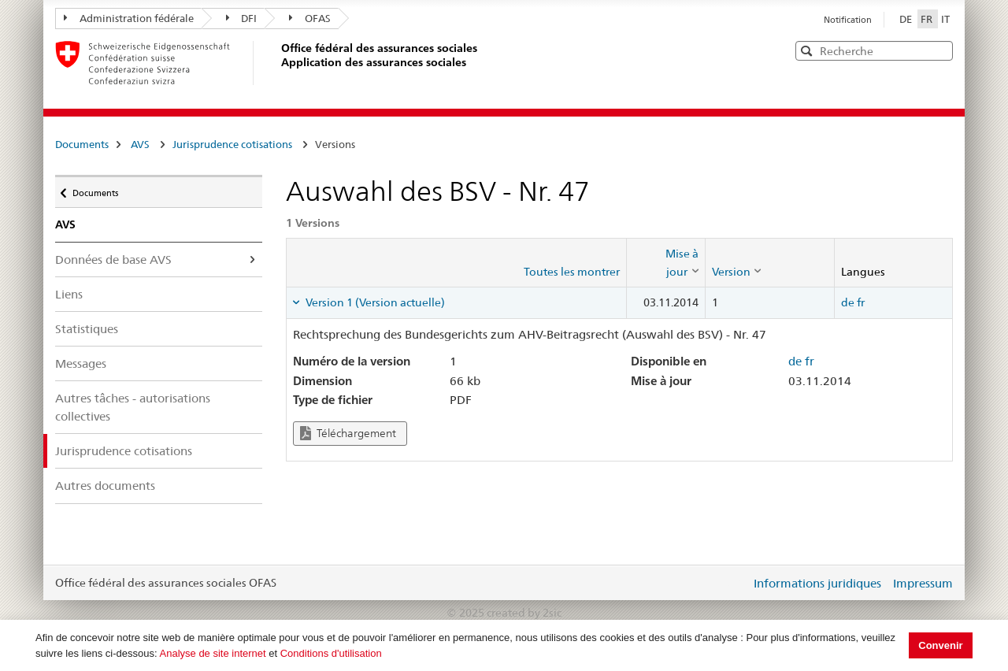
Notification (848, 19)
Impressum (923, 583)
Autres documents (105, 485)
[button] (939, 50)
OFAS (310, 18)
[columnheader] (665, 262)
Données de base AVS (113, 259)
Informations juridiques (817, 583)
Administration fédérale (129, 18)
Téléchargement (348, 433)
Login (735, 583)
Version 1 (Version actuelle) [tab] (374, 302)
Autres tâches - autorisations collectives (132, 407)
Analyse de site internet (213, 653)
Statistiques (86, 328)
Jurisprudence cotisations (232, 144)
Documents (82, 144)
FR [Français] (928, 19)
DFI (242, 18)
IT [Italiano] (945, 19)
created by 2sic (524, 612)
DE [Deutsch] (906, 19)
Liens (69, 294)
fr (861, 302)
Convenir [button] (940, 645)
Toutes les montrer (572, 271)
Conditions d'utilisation (331, 653)
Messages (80, 363)
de (847, 302)
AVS (140, 144)
